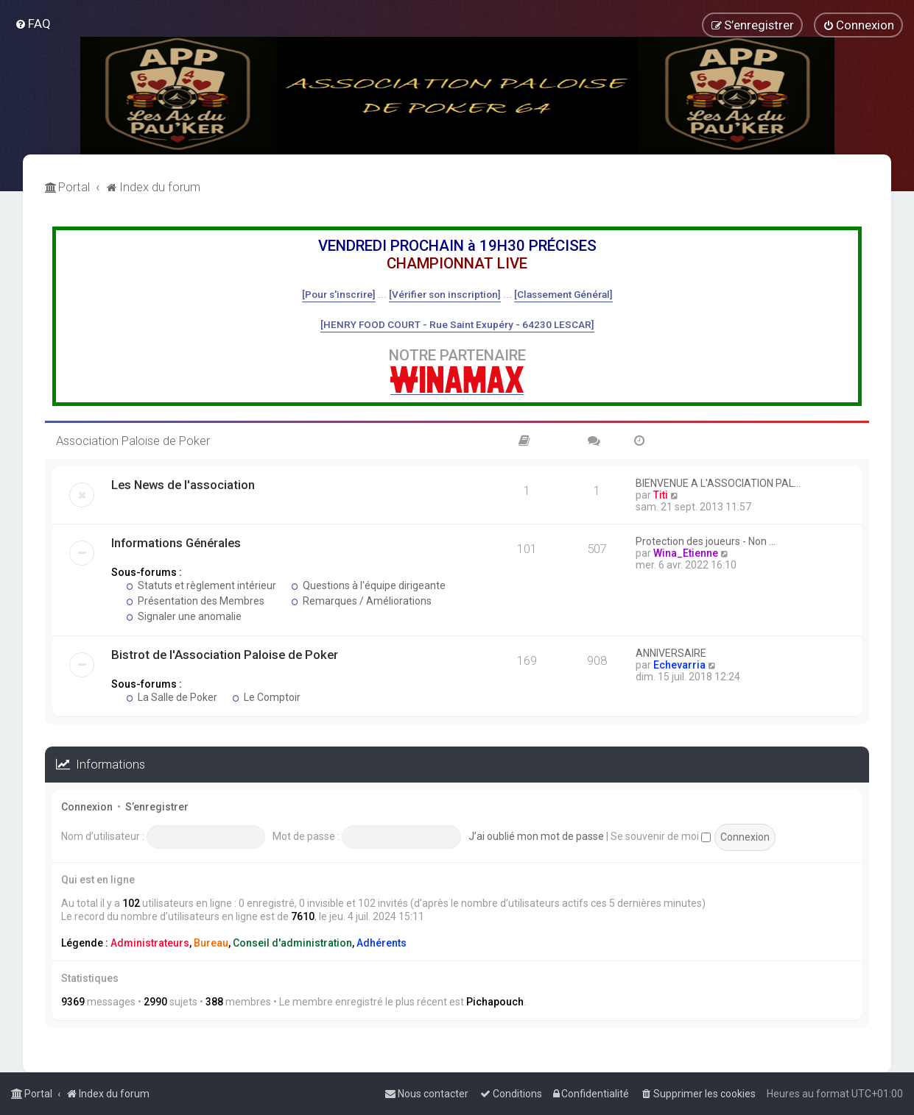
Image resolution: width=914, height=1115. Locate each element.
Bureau (211, 943)
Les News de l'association (183, 484)
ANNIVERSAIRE (671, 653)
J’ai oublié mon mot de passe (536, 836)
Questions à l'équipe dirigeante (368, 585)
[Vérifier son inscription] (445, 294)
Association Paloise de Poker (133, 440)
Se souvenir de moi (661, 836)
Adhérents (381, 943)
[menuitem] (33, 24)
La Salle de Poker (171, 697)
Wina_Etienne (685, 553)
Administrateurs (149, 943)
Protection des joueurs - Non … (706, 541)
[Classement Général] (563, 294)
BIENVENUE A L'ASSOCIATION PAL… (718, 483)
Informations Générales (176, 542)
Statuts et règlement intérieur (201, 585)
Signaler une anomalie (184, 616)
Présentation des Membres (195, 601)
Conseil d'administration (292, 943)
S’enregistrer (157, 807)
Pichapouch (495, 1002)
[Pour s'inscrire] (339, 294)
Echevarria (679, 665)
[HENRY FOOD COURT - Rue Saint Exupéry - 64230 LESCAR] (457, 324)
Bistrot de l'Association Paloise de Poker (224, 654)
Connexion (87, 807)
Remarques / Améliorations (361, 601)
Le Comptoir (266, 697)
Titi (660, 495)
